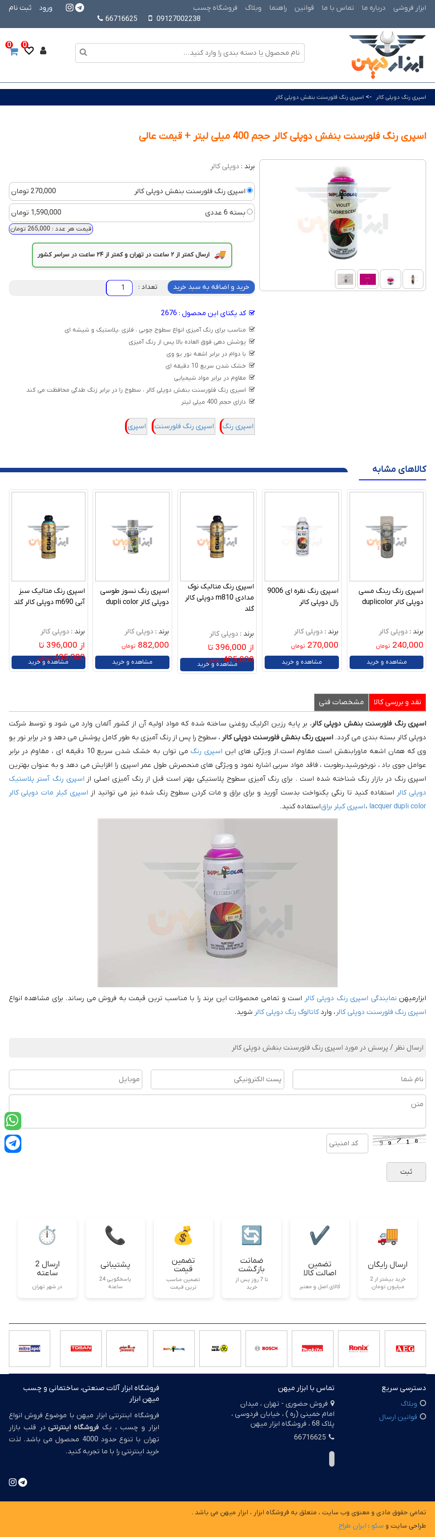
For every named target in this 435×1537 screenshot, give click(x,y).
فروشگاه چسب (215, 8)
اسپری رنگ (238, 426)
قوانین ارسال (398, 1417)
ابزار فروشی (409, 8)
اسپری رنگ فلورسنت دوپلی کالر (381, 1012)
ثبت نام (20, 8)
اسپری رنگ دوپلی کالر (401, 97)
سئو (377, 1525)
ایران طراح (352, 1525)
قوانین (304, 8)
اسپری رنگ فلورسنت (184, 426)
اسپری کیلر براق (343, 806)
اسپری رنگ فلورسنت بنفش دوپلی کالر (319, 97)
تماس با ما (338, 8)
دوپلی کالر (224, 166)
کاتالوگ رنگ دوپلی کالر (286, 1012)
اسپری (137, 426)
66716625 (117, 19)
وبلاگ (253, 8)
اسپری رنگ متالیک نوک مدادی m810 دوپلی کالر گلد (219, 597)
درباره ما (374, 8)
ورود (45, 8)
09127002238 (179, 19)
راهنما (278, 8)
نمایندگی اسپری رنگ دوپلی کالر (351, 998)
